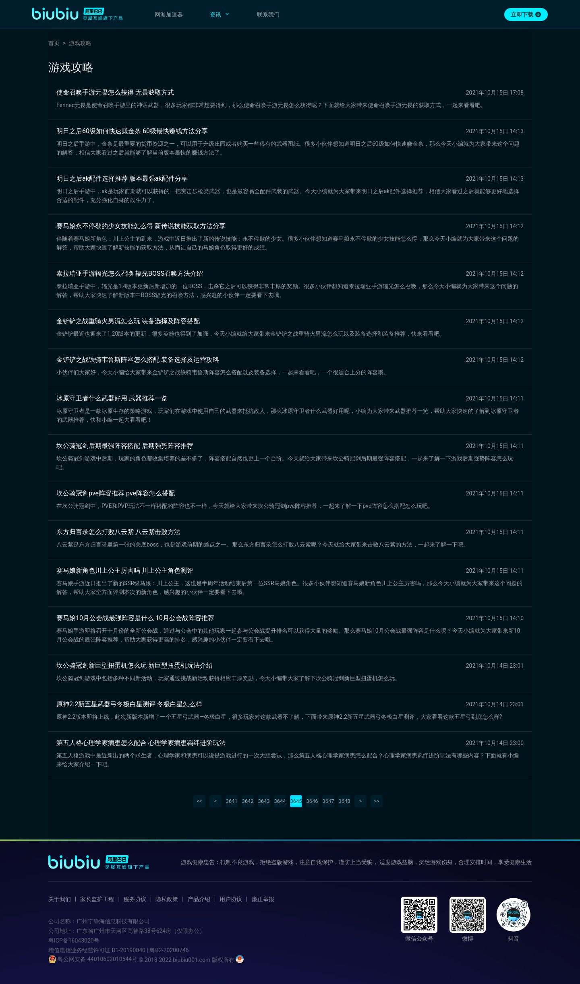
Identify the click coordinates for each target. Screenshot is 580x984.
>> (376, 801)
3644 (280, 801)
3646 (312, 801)
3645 (296, 801)
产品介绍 (199, 899)
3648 (344, 801)
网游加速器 (169, 14)
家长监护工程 (97, 899)
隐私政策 (166, 899)
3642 (247, 801)
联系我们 (268, 14)
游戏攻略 (80, 43)
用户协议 (231, 899)
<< (199, 801)
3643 (263, 801)
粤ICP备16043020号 (73, 940)
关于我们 (59, 899)
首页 (54, 43)
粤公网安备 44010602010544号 (92, 959)
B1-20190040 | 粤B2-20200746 (150, 950)
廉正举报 (263, 899)
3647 (328, 801)
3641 (231, 801)
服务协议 (135, 899)
